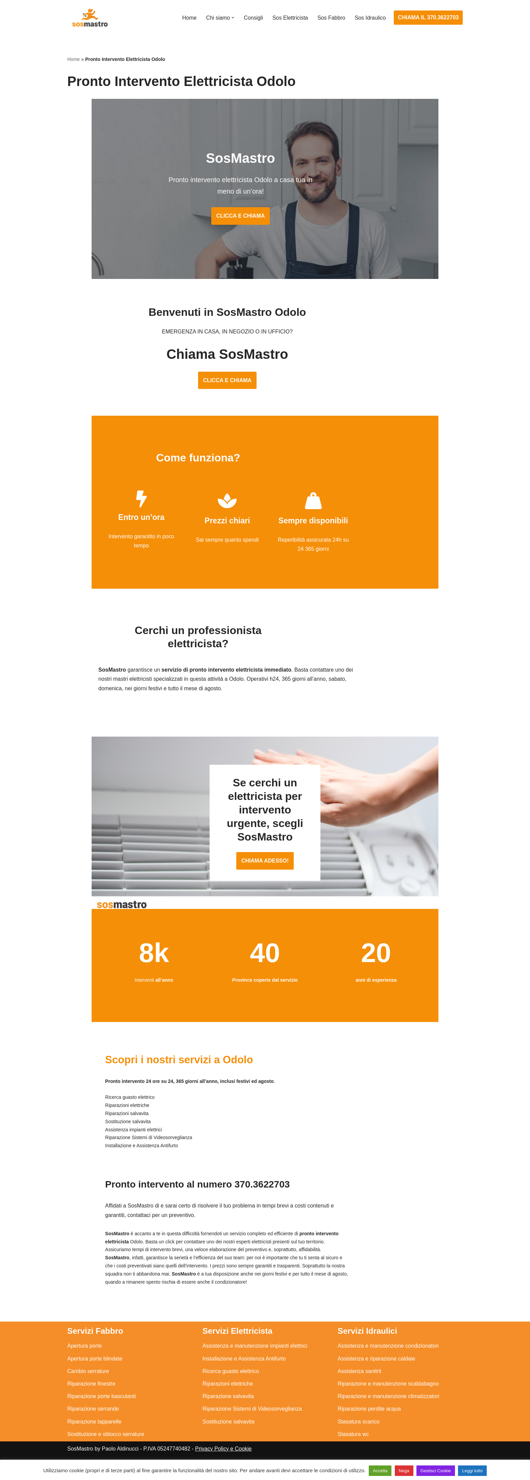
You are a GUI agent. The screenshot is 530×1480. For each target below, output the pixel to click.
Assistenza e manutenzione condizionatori (388, 1352)
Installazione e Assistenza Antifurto (244, 1365)
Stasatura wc (353, 1441)
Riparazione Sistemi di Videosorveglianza (252, 1415)
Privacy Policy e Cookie (223, 1455)
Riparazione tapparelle (94, 1428)
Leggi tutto (472, 1470)
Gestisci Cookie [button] (435, 1470)
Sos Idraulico (370, 18)
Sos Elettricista (290, 18)
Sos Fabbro (331, 18)
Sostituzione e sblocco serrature (105, 1441)
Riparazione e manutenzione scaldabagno (388, 1390)
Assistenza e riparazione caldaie (376, 1365)
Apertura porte (84, 1352)
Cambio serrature (88, 1378)
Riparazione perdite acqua (369, 1415)
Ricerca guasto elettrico (230, 1378)
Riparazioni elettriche (227, 1390)
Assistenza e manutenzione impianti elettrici (254, 1352)
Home (189, 18)
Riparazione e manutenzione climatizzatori (388, 1403)
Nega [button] (404, 1470)
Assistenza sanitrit (359, 1378)
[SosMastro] (89, 17)
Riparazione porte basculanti (101, 1403)
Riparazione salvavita (228, 1403)
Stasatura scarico (359, 1428)
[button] (232, 17)
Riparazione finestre (91, 1390)
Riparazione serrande (93, 1415)
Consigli (252, 18)
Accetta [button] (380, 1470)
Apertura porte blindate (94, 1365)
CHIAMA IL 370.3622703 (428, 17)
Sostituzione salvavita (228, 1428)
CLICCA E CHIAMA (265, 207)
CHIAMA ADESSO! (265, 867)
